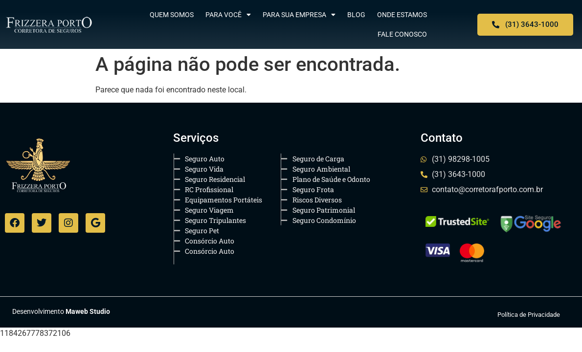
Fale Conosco (402, 34)
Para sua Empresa (299, 14)
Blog (356, 15)
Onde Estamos (402, 15)
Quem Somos (172, 15)
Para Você (228, 14)
